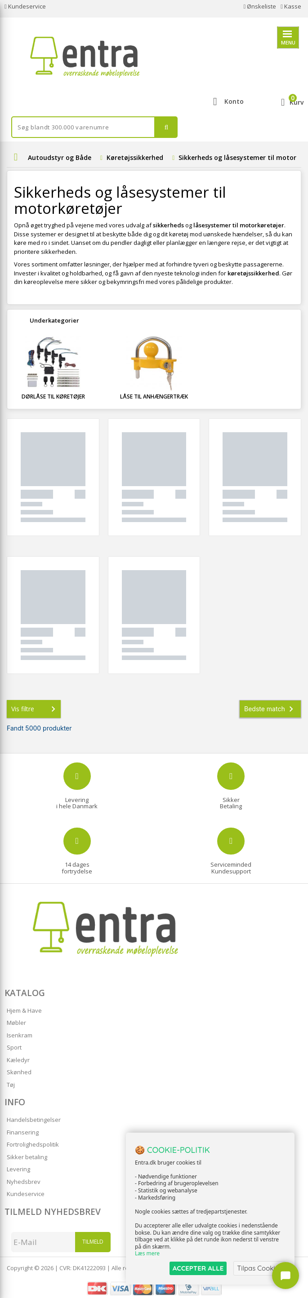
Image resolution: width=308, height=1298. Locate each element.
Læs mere (147, 1254)
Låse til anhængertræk (154, 396)
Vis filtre (35, 709)
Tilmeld (92, 1241)
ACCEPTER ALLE (198, 1268)
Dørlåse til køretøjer (53, 396)
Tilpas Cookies (259, 1268)
